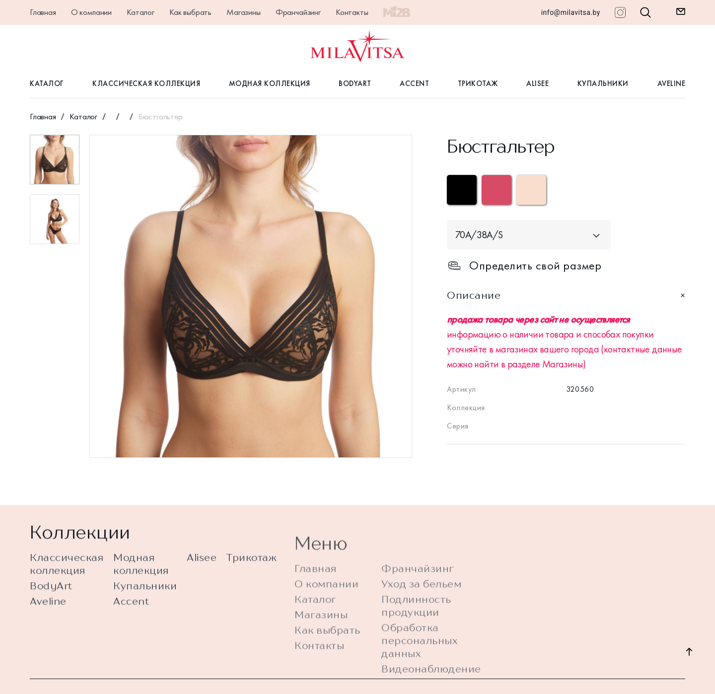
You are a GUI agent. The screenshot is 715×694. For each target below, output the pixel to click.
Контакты (352, 12)
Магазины (243, 12)
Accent (414, 83)
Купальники (603, 83)
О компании (91, 12)
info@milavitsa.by (570, 12)
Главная (43, 12)
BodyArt (355, 83)
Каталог (140, 12)
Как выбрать (190, 12)
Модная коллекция (269, 83)
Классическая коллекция (146, 83)
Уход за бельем (421, 607)
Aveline (671, 83)
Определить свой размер (524, 265)
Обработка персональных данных (419, 664)
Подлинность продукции (416, 629)
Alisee (537, 83)
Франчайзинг (298, 12)
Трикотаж (478, 83)
